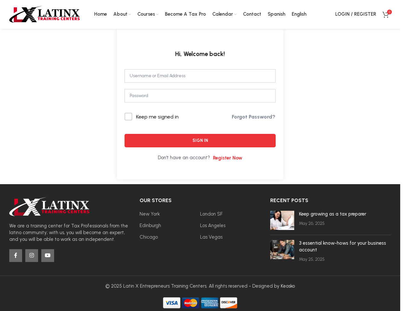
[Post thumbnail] (282, 220)
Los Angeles (212, 225)
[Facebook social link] (15, 256)
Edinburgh (150, 225)
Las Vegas (211, 237)
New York (150, 214)
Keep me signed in (157, 117)
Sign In (200, 140)
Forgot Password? (253, 117)
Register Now (227, 158)
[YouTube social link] (47, 256)
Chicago (149, 237)
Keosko (288, 286)
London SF (211, 214)
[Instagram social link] (31, 256)
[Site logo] (44, 14)
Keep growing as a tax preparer (332, 214)
